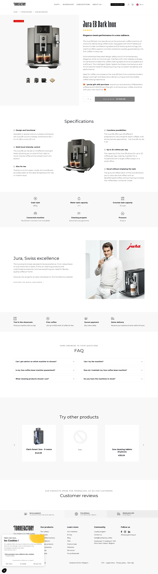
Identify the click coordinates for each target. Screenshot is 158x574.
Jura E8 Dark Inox (41, 12)
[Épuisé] (115, 99)
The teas (43, 550)
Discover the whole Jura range (29, 282)
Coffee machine (26, 12)
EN (138, 4)
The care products (46, 544)
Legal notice (110, 563)
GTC (102, 563)
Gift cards (43, 553)
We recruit (71, 550)
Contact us (98, 535)
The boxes (44, 535)
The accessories (45, 547)
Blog (69, 538)
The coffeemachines (47, 538)
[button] (87, 30)
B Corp (69, 535)
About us (97, 5)
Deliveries (70, 547)
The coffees (44, 532)
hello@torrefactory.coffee (103, 538)
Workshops (68, 4)
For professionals (73, 553)
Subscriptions (83, 4)
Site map (130, 563)
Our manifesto (72, 532)
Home (15, 12)
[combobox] (139, 5)
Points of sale (72, 544)
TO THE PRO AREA (118, 4)
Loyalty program (100, 532)
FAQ (68, 541)
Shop (57, 5)
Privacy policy (121, 563)
